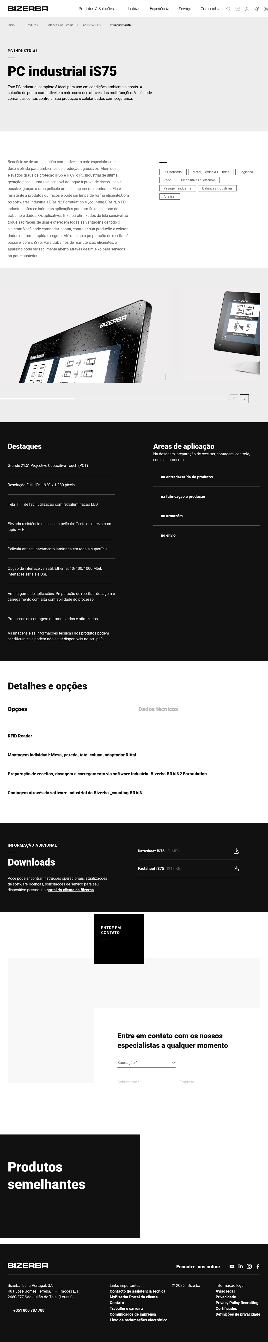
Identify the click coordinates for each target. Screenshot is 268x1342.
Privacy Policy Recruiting (237, 1302)
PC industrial (173, 172)
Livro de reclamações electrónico (138, 1319)
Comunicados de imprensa (133, 1314)
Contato (117, 1302)
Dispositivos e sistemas (198, 180)
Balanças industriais (60, 25)
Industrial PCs (91, 25)
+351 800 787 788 (28, 1310)
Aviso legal (225, 1291)
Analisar (170, 196)
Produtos (32, 25)
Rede (167, 180)
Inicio (11, 25)
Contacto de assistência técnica (137, 1291)
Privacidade (226, 1296)
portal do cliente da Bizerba (70, 889)
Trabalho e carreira (126, 1308)
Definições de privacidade (238, 1314)
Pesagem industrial (178, 188)
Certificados (226, 1308)
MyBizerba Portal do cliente (134, 1296)
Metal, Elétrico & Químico (211, 172)
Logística (246, 172)
